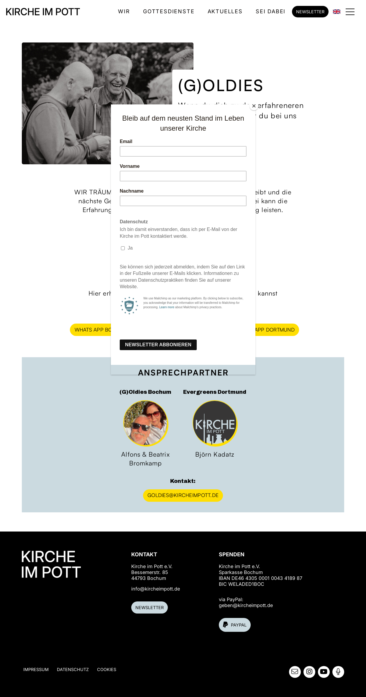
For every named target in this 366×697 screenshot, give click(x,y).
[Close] (254, 105)
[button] (350, 11)
